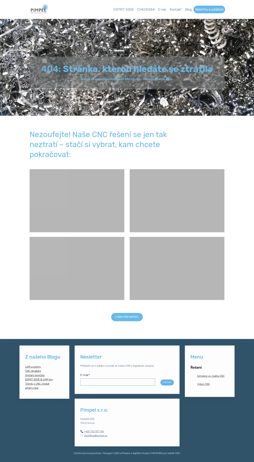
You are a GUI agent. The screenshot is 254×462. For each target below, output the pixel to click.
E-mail (85, 377)
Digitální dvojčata (35, 378)
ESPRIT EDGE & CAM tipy (39, 382)
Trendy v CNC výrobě (37, 386)
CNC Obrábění (33, 373)
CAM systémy (33, 369)
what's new (31, 390)
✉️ (93, 438)
